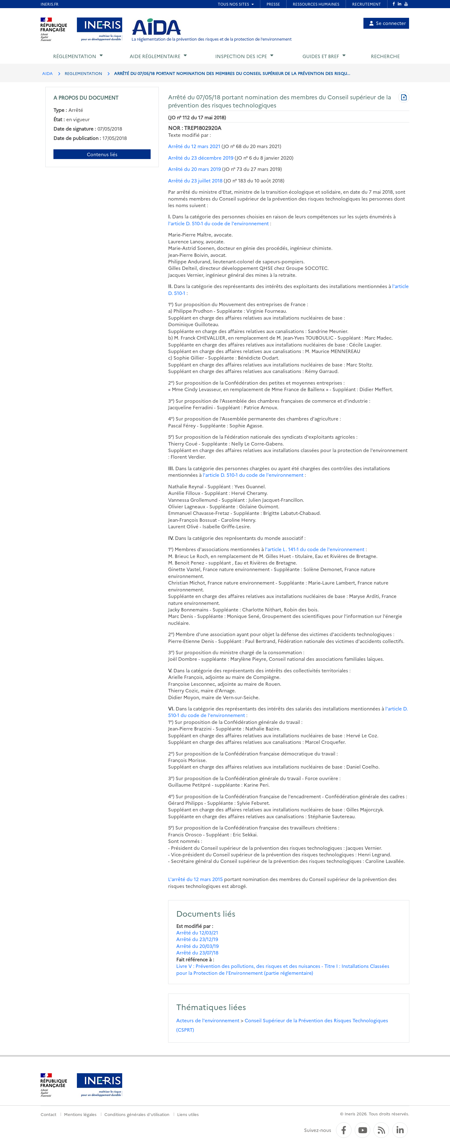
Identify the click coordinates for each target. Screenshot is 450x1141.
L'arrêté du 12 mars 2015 (195, 879)
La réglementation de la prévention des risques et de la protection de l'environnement (212, 39)
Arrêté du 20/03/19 (197, 946)
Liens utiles (188, 1114)
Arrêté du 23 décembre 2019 (200, 157)
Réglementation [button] (74, 56)
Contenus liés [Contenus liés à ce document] (102, 154)
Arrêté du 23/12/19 (197, 939)
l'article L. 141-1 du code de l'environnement (314, 549)
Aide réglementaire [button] (155, 56)
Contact (48, 1114)
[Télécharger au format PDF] (403, 98)
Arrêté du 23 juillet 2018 (195, 180)
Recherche (385, 56)
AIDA (47, 73)
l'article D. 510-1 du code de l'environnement (218, 223)
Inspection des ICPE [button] (241, 56)
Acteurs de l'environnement (207, 1020)
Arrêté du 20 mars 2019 (194, 169)
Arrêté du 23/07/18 (197, 952)
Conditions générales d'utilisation (136, 1114)
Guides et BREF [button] (320, 56)
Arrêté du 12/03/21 (197, 932)
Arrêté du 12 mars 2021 (194, 146)
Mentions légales (80, 1114)
